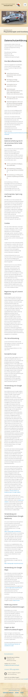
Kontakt (17, 692)
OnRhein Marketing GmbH (14, 690)
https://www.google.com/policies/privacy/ (13, 563)
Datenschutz (5, 692)
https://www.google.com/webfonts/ (13, 531)
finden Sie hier (16, 600)
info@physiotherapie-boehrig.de (11, 665)
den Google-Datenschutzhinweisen (14, 587)
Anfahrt (22, 692)
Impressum (11, 692)
